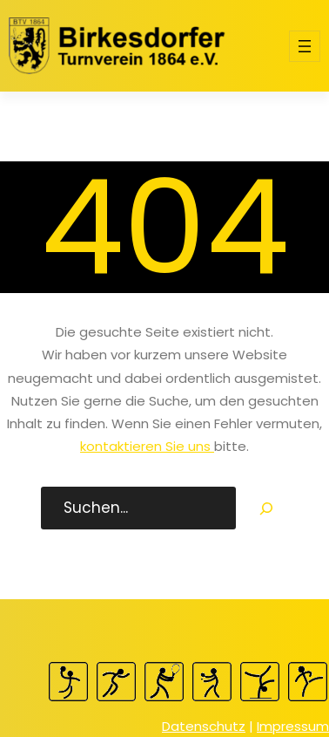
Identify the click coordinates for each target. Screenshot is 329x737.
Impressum (293, 726)
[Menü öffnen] (304, 46)
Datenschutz (203, 726)
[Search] (266, 508)
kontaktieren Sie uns (147, 446)
